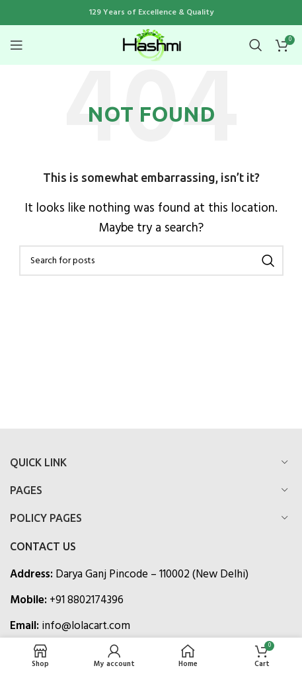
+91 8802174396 (87, 600)
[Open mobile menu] (16, 45)
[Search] (256, 45)
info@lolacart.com (86, 626)
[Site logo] (151, 45)
